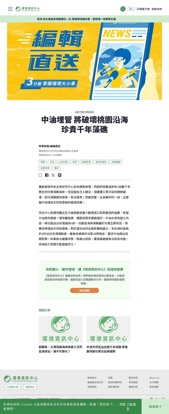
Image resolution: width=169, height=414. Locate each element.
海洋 (75, 161)
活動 (110, 377)
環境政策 (86, 161)
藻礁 (42, 161)
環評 (56, 168)
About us (154, 377)
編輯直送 (55, 146)
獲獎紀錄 (133, 386)
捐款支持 (157, 9)
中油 (52, 161)
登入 (130, 8)
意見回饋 (153, 386)
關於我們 (133, 377)
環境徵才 (91, 377)
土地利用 (63, 161)
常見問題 (133, 382)
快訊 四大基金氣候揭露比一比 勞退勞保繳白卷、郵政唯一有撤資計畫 (80, 19)
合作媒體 (153, 382)
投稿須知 (91, 386)
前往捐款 (84, 290)
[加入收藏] (40, 175)
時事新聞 (44, 146)
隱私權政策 (113, 386)
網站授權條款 (115, 382)
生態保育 (45, 168)
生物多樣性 (101, 161)
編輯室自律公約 (95, 382)
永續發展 (115, 161)
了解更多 (131, 406)
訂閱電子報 (143, 9)
